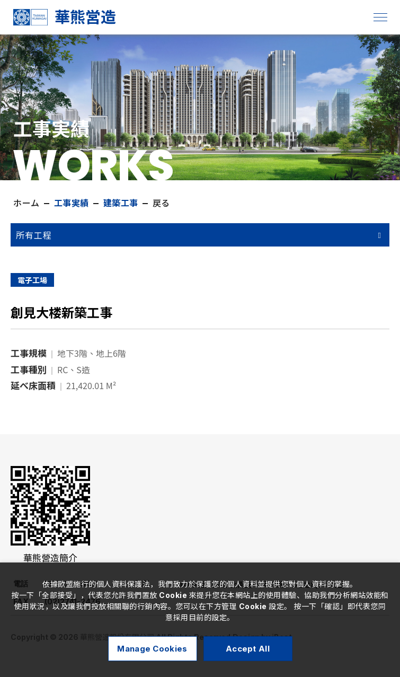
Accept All (248, 649)
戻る (161, 203)
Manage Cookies (152, 649)
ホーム (26, 203)
